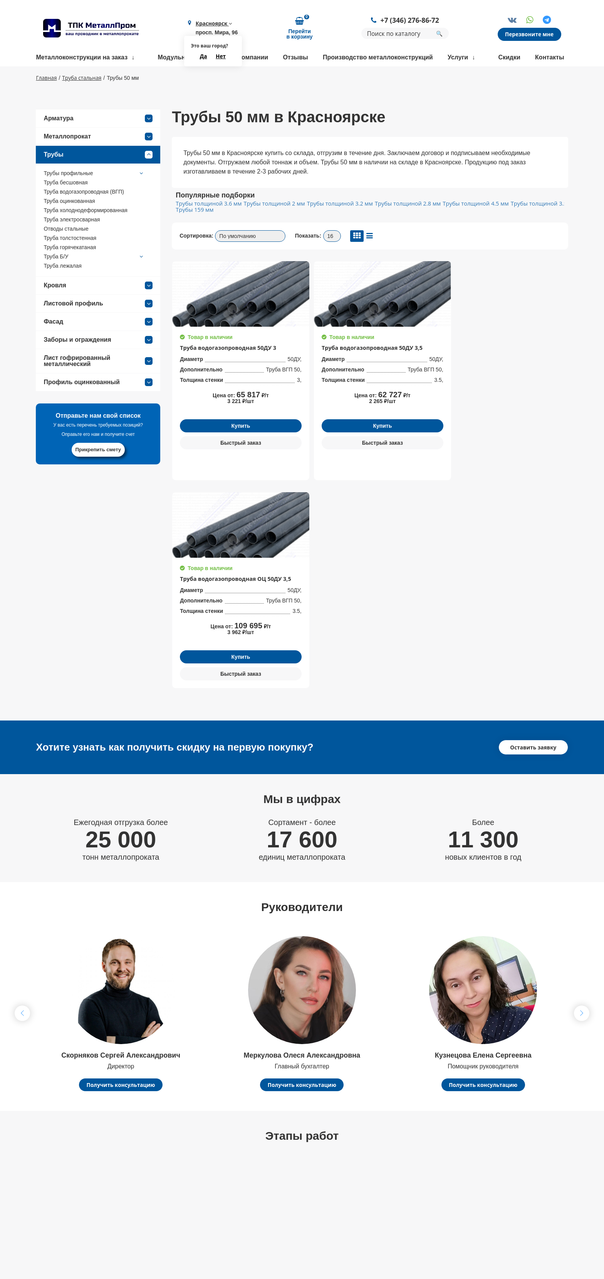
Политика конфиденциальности (505, 1195)
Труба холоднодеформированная (85, 233)
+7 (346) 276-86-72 (411, 21)
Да (203, 57)
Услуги (458, 57)
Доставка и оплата (165, 1214)
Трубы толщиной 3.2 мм (335, 226)
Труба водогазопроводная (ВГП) (84, 214)
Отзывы (295, 57)
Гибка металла (269, 1158)
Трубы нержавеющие (386, 1182)
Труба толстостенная (70, 261)
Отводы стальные (66, 251)
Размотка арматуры (276, 1170)
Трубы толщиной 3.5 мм (534, 226)
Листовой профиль (98, 326)
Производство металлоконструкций (378, 57)
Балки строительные (386, 1170)
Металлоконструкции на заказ (82, 57)
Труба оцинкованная (69, 224)
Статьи (149, 1249)
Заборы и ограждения (98, 362)
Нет (221, 57)
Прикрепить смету (98, 472)
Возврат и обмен (163, 1238)
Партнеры (153, 1226)
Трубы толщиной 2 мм (271, 226)
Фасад (98, 344)
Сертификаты (158, 1202)
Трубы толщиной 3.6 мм (208, 226)
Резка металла (269, 1194)
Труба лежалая (62, 288)
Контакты (549, 57)
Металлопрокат (98, 159)
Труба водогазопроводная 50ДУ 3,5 (318, 372)
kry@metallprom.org (68, 1219)
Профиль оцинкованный (98, 405)
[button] (581, 823)
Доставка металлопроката (285, 1218)
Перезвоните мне (530, 35)
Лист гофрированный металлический (98, 383)
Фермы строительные (387, 1158)
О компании (250, 57)
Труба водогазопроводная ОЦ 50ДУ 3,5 (414, 372)
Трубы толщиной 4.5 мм (468, 226)
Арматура (98, 141)
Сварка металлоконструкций (289, 1182)
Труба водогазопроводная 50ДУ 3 (219, 372)
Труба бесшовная (65, 205)
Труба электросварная (72, 242)
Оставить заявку (533, 557)
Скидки (509, 57)
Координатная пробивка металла (295, 1206)
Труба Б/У (94, 279)
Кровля (98, 308)
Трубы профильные (94, 196)
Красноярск (214, 24)
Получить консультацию (120, 895)
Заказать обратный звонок (514, 1161)
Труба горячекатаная (70, 270)
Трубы (98, 177)
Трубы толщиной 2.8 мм (401, 226)
